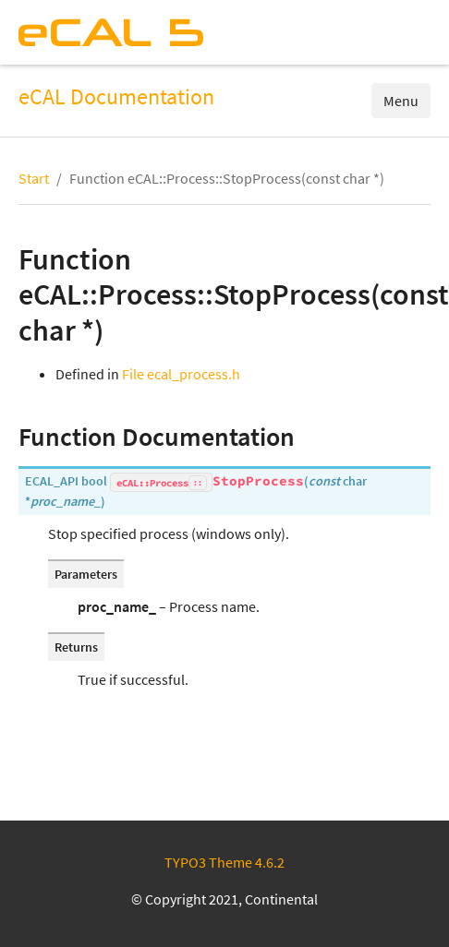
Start (33, 178)
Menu (401, 100)
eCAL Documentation (116, 97)
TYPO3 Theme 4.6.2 (224, 862)
